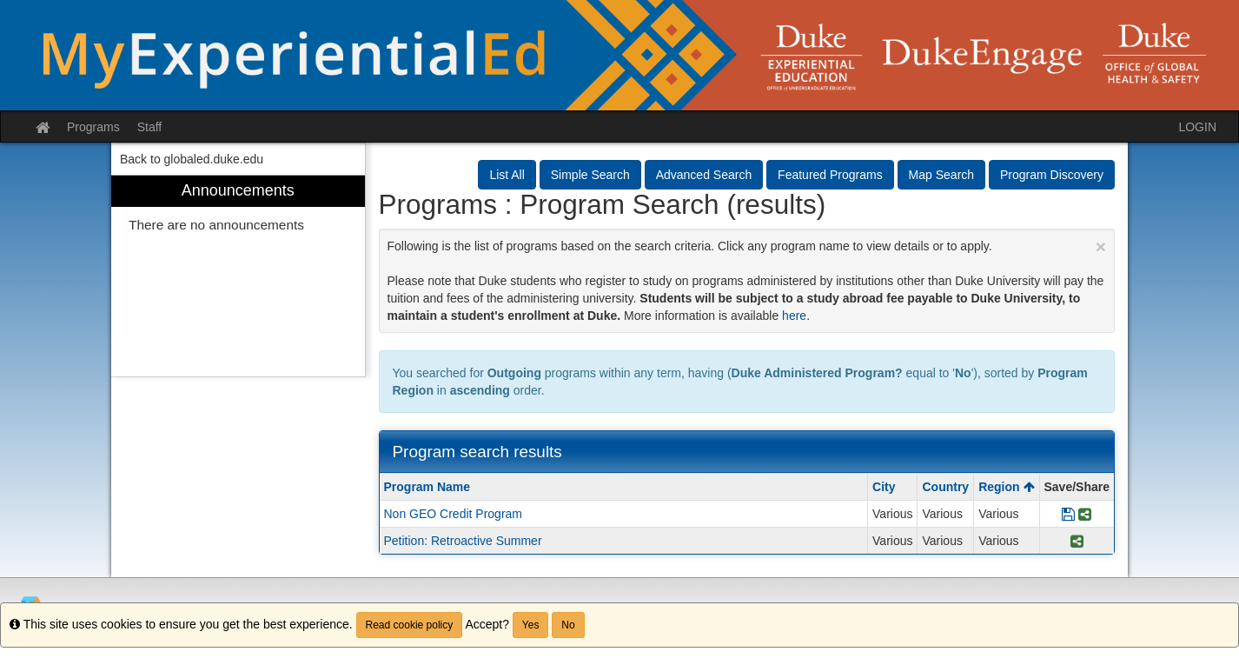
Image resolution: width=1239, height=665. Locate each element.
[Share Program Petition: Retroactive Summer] (1076, 541)
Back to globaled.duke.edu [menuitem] (191, 159)
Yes (531, 625)
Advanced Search (704, 175)
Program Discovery (1051, 175)
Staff (149, 127)
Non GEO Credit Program (453, 514)
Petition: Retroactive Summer (463, 541)
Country (945, 487)
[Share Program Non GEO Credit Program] (1084, 514)
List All (506, 175)
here (794, 316)
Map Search (941, 175)
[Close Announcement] (1101, 246)
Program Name (427, 487)
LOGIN (1197, 127)
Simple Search (590, 175)
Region (1006, 487)
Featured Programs (830, 175)
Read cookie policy (410, 625)
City (883, 487)
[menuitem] (238, 276)
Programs (93, 127)
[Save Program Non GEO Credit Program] (1068, 514)
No (567, 625)
